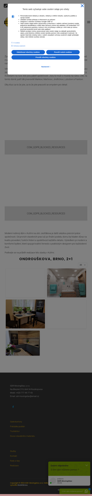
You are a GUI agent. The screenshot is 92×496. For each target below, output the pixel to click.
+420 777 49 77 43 (24, 393)
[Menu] (88, 21)
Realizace (14, 465)
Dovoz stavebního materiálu (22, 436)
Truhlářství (15, 431)
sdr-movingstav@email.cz (27, 396)
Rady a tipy (15, 461)
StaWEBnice (23, 485)
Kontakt (13, 456)
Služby (13, 451)
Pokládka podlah (17, 426)
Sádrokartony (16, 421)
